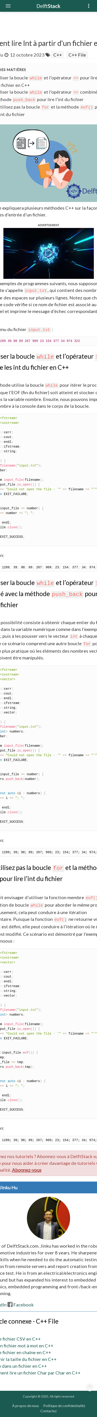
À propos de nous (25, 1405)
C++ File (77, 54)
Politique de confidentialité (64, 1405)
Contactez (48, 1411)
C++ (57, 54)
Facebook (20, 1304)
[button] (48, 252)
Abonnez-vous (26, 1170)
